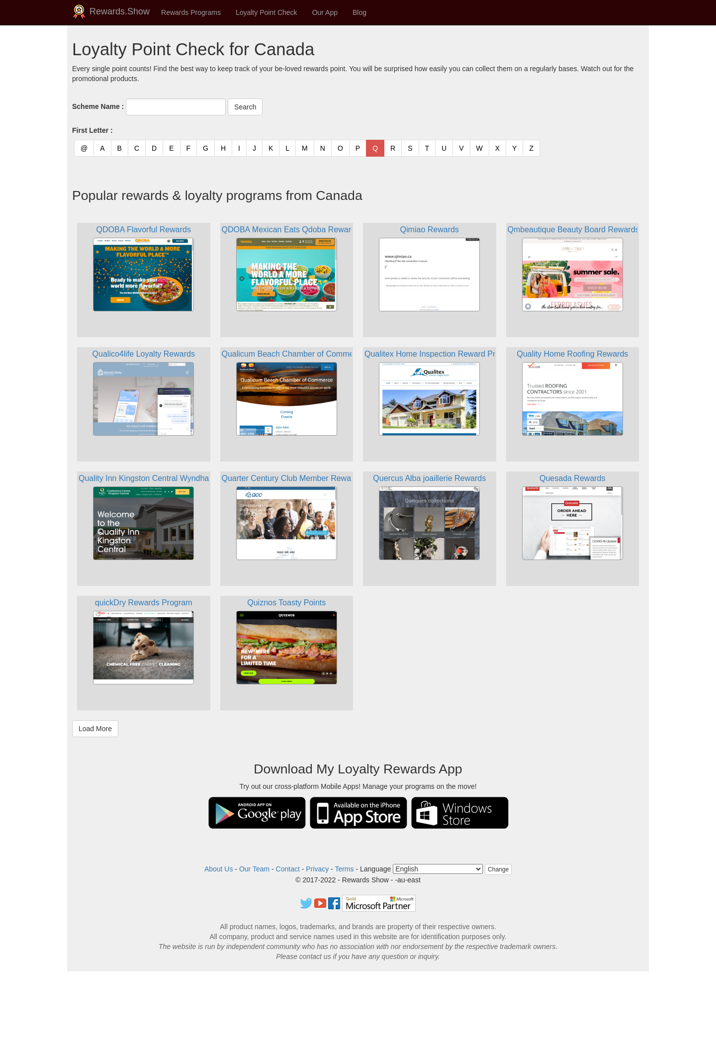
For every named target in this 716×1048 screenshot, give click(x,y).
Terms (344, 869)
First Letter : (92, 130)
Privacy (317, 869)
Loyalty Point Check (266, 12)
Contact (288, 869)
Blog (359, 12)
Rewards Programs (191, 12)
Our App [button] (325, 12)
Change (498, 869)
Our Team (254, 869)
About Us (218, 869)
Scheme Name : (98, 106)
